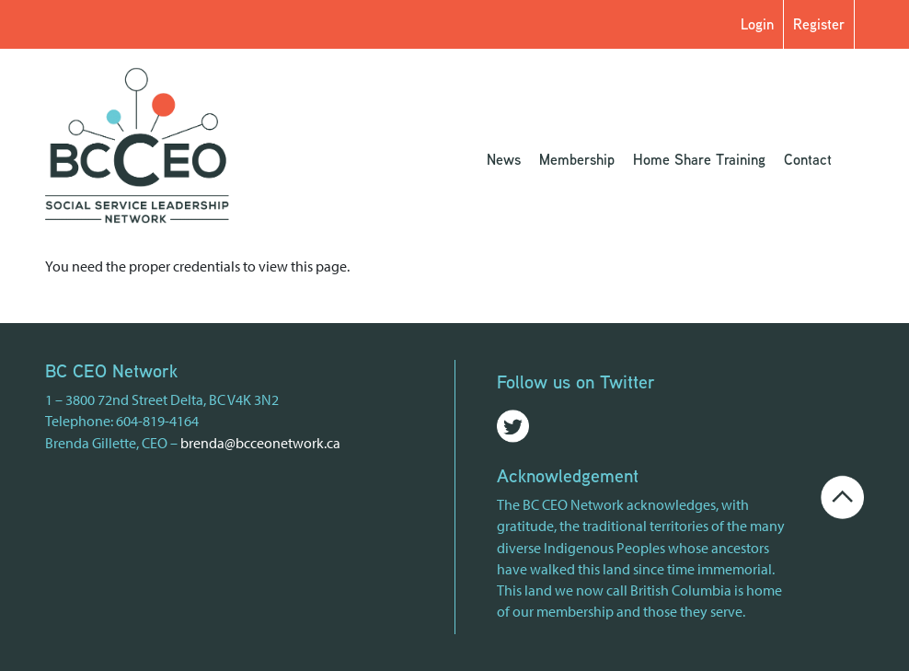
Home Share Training (699, 159)
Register (819, 24)
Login (757, 24)
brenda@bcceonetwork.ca (260, 443)
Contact (808, 159)
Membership (577, 159)
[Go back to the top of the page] (842, 495)
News (504, 159)
